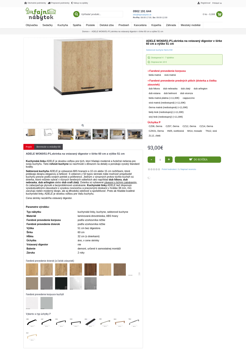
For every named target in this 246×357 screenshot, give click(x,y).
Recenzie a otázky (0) (48, 146)
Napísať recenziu (188, 169)
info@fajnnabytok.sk (142, 14)
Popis (29, 146)
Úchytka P (154, 122)
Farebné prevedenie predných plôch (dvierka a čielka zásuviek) (182, 82)
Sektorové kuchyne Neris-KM (159, 50)
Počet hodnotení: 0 (170, 169)
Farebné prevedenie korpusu (167, 70)
